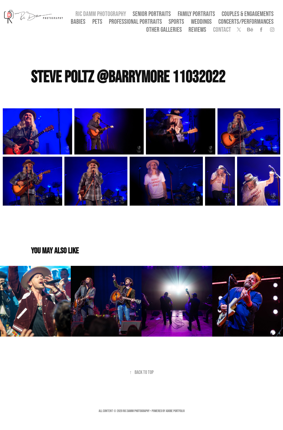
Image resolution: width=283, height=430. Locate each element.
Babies (78, 21)
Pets (97, 21)
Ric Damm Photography (100, 13)
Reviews (197, 29)
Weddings (201, 21)
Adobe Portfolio (175, 411)
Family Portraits (196, 13)
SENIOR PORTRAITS (152, 13)
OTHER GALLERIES (164, 29)
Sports (176, 21)
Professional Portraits (135, 21)
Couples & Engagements (248, 13)
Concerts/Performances (246, 21)
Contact (222, 29)
